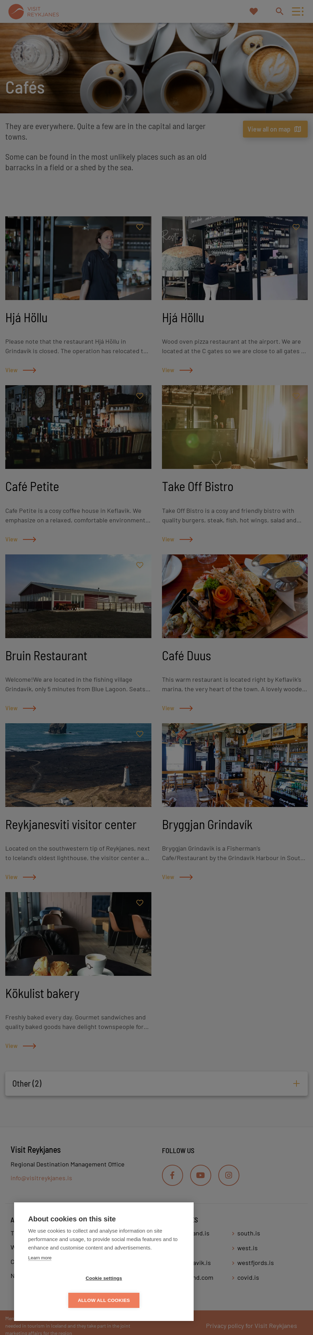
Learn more (39, 1280)
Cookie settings (63, 1300)
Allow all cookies (144, 1300)
